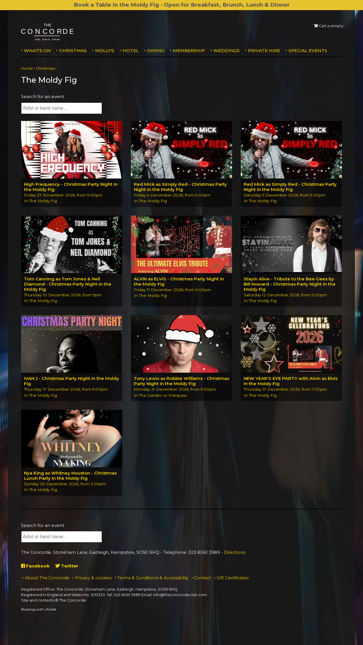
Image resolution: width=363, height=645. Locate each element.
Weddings (226, 50)
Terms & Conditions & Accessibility (152, 577)
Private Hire (264, 50)
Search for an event (42, 96)
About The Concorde (47, 577)
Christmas (73, 50)
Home (27, 68)
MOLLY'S (104, 50)
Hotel (131, 50)
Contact (202, 577)
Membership (189, 50)
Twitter (66, 566)
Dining (155, 50)
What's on (37, 50)
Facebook (35, 566)
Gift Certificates (233, 577)
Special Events (307, 50)
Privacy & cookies (93, 577)
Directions (234, 552)
